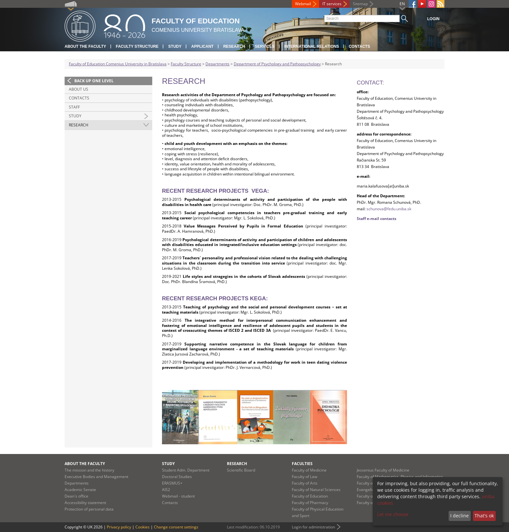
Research (234, 46)
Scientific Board (241, 470)
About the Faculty (85, 46)
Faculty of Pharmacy (310, 502)
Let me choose (392, 514)
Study (174, 46)
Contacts (359, 46)
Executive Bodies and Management (96, 476)
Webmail (303, 3)
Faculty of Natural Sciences (316, 489)
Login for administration (313, 527)
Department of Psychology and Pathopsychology (277, 64)
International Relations (311, 46)
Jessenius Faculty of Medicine (383, 470)
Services (264, 46)
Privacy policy (119, 527)
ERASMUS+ (172, 483)
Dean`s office (76, 496)
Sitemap (360, 3)
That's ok (484, 516)
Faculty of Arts (304, 483)
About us (78, 89)
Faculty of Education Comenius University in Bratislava (118, 64)
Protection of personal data (89, 509)
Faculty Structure (137, 46)
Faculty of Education (310, 496)
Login (433, 19)
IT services (331, 3)
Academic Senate (80, 489)
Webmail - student (178, 496)
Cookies (142, 527)
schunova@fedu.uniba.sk (388, 209)
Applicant (202, 46)
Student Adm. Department (185, 470)
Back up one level (94, 81)
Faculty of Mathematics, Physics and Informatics (400, 476)
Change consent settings (176, 527)
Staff (74, 107)
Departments (217, 64)
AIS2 (166, 489)
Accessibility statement (85, 502)
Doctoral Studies (177, 476)
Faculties (302, 463)
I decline (459, 516)
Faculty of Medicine (309, 470)
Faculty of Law (304, 476)
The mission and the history (89, 470)
